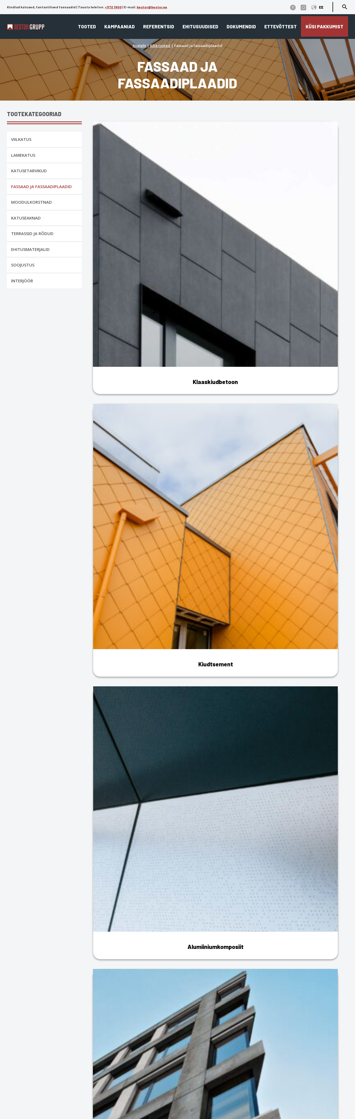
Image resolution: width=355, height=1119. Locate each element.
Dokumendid (241, 26)
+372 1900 (113, 7)
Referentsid (158, 26)
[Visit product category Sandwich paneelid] (134, 418)
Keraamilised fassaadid (124, 892)
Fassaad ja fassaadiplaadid (41, 186)
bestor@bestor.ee (152, 7)
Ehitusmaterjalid (30, 249)
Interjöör (22, 280)
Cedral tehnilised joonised (207, 1101)
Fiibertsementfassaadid (123, 785)
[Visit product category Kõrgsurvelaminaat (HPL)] (220, 418)
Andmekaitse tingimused (55, 1046)
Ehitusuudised (200, 26)
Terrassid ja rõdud (32, 233)
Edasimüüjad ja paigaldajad (211, 1076)
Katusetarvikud (29, 170)
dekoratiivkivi (318, 961)
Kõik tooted (160, 45)
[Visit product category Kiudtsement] (220, 177)
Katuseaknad (26, 218)
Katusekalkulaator (199, 1052)
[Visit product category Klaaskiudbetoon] (134, 177)
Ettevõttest (280, 26)
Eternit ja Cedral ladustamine (211, 1084)
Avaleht (139, 45)
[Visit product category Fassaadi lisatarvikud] (306, 418)
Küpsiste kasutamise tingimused (64, 1054)
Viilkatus (21, 139)
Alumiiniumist (113, 727)
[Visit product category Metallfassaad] (220, 297)
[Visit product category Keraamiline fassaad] (134, 297)
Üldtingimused (44, 1062)
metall (293, 961)
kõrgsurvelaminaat (118, 969)
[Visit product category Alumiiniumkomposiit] (306, 177)
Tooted (87, 26)
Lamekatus (23, 155)
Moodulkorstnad (31, 202)
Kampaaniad (119, 26)
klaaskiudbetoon (265, 961)
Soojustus (22, 265)
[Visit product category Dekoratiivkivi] (306, 297)
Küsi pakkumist (324, 26)
